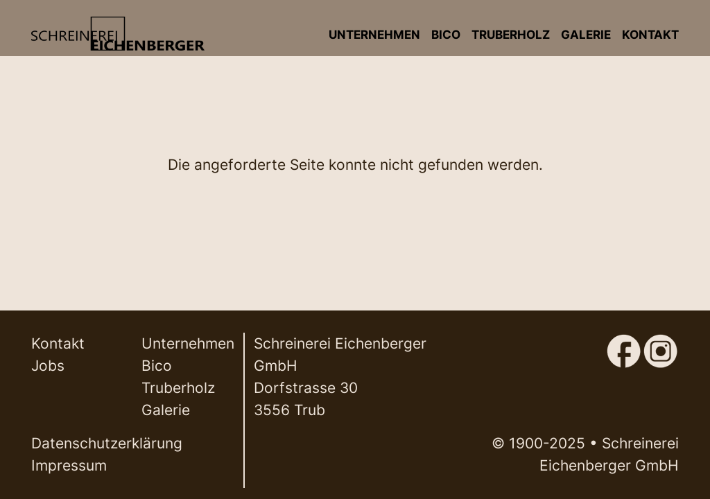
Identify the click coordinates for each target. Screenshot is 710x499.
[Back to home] (117, 34)
